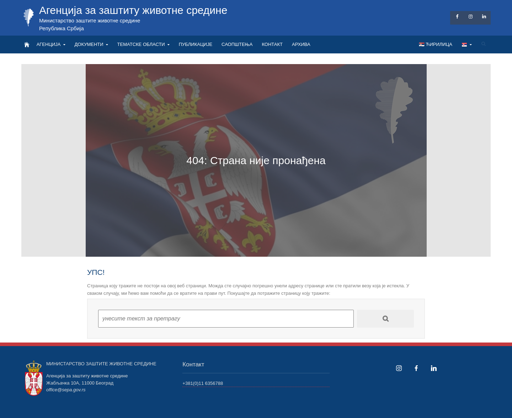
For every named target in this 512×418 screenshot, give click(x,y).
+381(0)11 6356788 (202, 383)
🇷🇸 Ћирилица (435, 44)
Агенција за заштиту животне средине (133, 10)
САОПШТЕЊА (237, 44)
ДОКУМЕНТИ (89, 44)
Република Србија (61, 28)
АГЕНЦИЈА (49, 44)
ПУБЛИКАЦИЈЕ (195, 44)
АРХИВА (301, 44)
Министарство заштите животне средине (89, 20)
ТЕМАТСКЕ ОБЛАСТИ (141, 44)
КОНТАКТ (272, 44)
